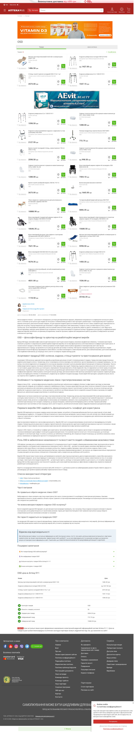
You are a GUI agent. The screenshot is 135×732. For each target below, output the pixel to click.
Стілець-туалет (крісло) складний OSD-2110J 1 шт (44, 74)
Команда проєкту (61, 677)
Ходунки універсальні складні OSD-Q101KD (93, 57)
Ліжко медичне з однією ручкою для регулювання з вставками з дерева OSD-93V (45, 200)
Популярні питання (88, 670)
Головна (19, 16)
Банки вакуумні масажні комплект (90, 182)
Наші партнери (60, 684)
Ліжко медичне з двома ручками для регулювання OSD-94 (97, 287)
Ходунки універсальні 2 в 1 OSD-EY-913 (91, 74)
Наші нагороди (60, 674)
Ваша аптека (122, 12)
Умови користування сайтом (66, 654)
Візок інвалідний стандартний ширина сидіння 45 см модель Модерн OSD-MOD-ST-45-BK (45, 218)
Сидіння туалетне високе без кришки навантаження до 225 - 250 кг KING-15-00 (97, 114)
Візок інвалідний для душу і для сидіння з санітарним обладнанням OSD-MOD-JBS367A (45, 235)
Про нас (58, 651)
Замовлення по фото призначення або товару (90, 649)
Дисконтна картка (113, 654)
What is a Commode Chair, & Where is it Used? (34, 481)
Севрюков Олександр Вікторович (33, 309)
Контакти (58, 697)
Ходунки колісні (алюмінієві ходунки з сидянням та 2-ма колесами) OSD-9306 (46, 131)
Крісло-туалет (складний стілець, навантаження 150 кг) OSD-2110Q (46, 148)
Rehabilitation (24, 483)
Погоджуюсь (133, 703)
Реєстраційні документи (64, 671)
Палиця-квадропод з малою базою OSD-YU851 (94, 131)
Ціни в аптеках (92, 47)
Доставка (84, 653)
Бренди (26, 16)
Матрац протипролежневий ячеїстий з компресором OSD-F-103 (45, 57)
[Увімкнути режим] (15, 5)
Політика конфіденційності (65, 658)
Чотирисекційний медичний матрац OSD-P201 (94, 200)
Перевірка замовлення (89, 660)
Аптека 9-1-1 (16, 10)
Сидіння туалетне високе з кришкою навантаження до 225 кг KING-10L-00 (46, 166)
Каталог (33, 10)
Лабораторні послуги (114, 648)
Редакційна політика (63, 661)
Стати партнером (87, 687)
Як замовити (85, 645)
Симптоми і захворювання (117, 664)
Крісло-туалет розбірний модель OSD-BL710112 (43, 182)
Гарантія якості (86, 663)
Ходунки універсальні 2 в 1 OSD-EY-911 (40, 113)
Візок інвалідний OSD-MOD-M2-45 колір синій (42, 252)
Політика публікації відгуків (65, 667)
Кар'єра (58, 694)
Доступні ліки (112, 651)
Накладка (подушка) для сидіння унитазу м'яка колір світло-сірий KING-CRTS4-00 (45, 287)
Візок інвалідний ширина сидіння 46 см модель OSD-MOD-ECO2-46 (96, 166)
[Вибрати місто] (5, 5)
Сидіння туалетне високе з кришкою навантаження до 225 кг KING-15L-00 (97, 270)
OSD (21, 478)
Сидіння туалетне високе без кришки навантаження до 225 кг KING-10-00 (97, 148)
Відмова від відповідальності (45, 716)
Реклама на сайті (87, 690)
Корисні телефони (87, 673)
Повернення (85, 666)
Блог (57, 648)
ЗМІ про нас (59, 690)
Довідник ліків (112, 661)
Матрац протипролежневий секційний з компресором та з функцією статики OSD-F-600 (97, 235)
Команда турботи (61, 681)
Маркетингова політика (64, 664)
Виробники (111, 671)
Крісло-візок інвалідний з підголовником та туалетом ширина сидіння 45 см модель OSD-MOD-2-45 (96, 218)
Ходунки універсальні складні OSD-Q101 (92, 252)
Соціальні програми (62, 687)
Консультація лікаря (112, 12)
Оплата (83, 657)
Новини (58, 645)
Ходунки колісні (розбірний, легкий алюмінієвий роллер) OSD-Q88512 (46, 270)
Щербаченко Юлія (28, 304)
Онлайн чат (37, 646)
